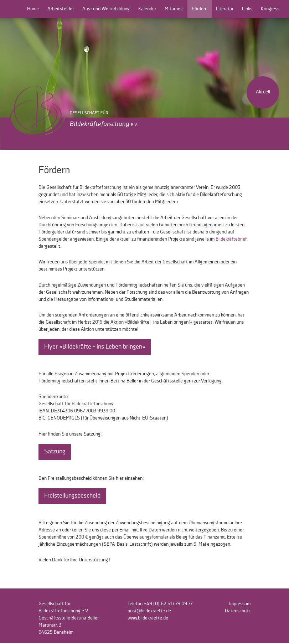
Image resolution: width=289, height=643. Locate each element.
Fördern (199, 8)
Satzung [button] (54, 451)
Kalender (147, 8)
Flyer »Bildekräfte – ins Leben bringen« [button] (94, 347)
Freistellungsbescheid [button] (72, 496)
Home (33, 8)
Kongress (270, 8)
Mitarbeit (174, 8)
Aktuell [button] (263, 91)
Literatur (224, 8)
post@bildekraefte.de (149, 610)
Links (247, 8)
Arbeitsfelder (60, 8)
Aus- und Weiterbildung (106, 8)
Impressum (240, 603)
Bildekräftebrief (231, 239)
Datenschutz (238, 610)
